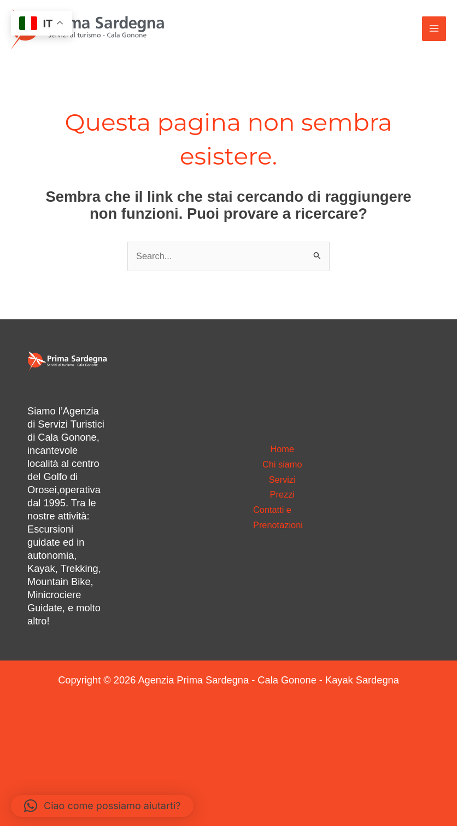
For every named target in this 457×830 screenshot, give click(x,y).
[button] (102, 806)
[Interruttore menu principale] (433, 30)
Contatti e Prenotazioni (280, 525)
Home (282, 448)
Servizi (282, 482)
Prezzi (282, 499)
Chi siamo (282, 465)
